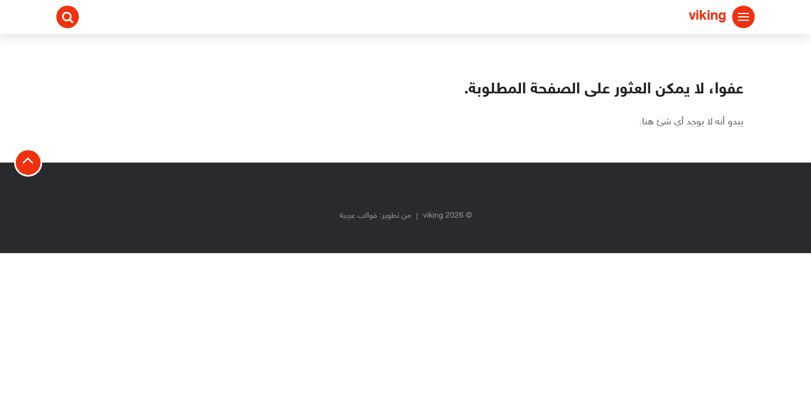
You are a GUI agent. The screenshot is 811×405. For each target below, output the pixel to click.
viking (708, 16)
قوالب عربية (358, 215)
